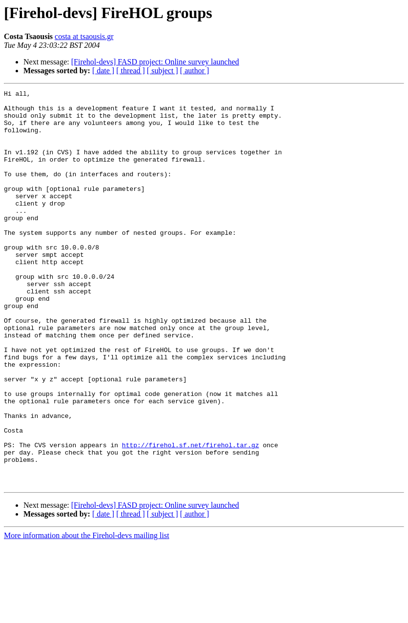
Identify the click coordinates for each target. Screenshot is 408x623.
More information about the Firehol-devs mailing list (86, 614)
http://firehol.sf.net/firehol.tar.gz (190, 516)
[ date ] (103, 70)
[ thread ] (130, 70)
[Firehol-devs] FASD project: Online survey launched (155, 62)
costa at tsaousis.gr (84, 36)
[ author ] (194, 70)
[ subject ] (162, 70)
